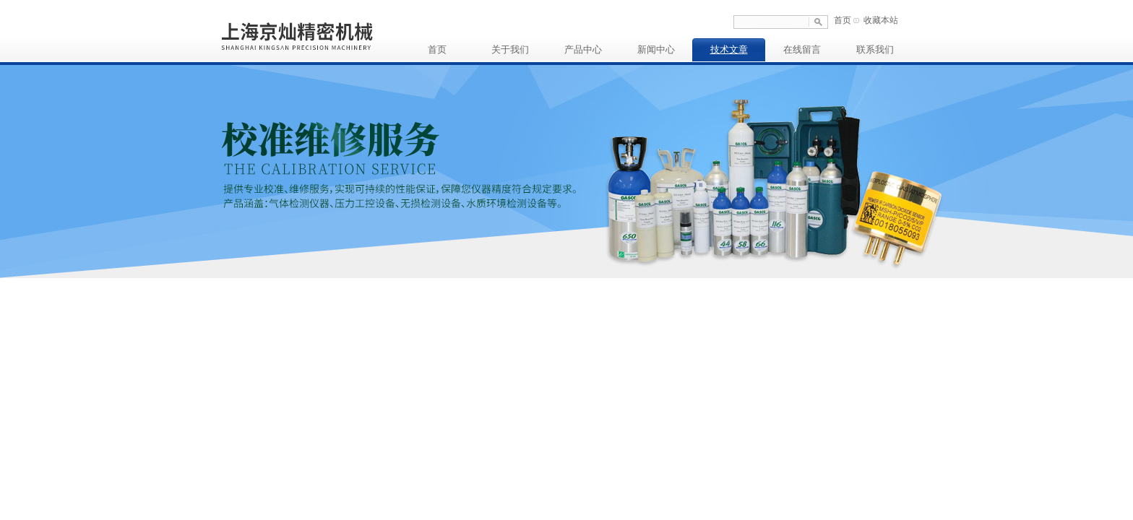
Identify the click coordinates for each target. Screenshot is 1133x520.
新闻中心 (656, 49)
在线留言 (802, 49)
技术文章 (729, 49)
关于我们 (510, 49)
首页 (842, 20)
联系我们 (875, 49)
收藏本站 (880, 20)
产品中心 (583, 49)
